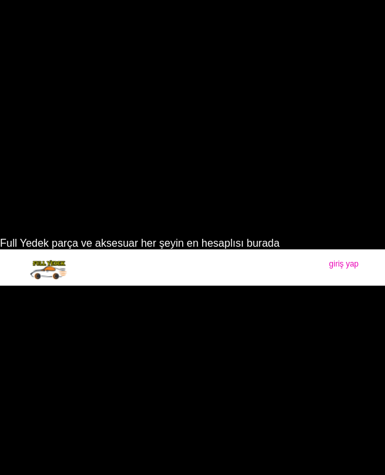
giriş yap (344, 264)
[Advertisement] (192, 138)
